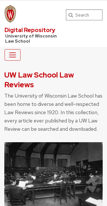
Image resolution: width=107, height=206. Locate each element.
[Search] (84, 14)
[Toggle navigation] (13, 55)
